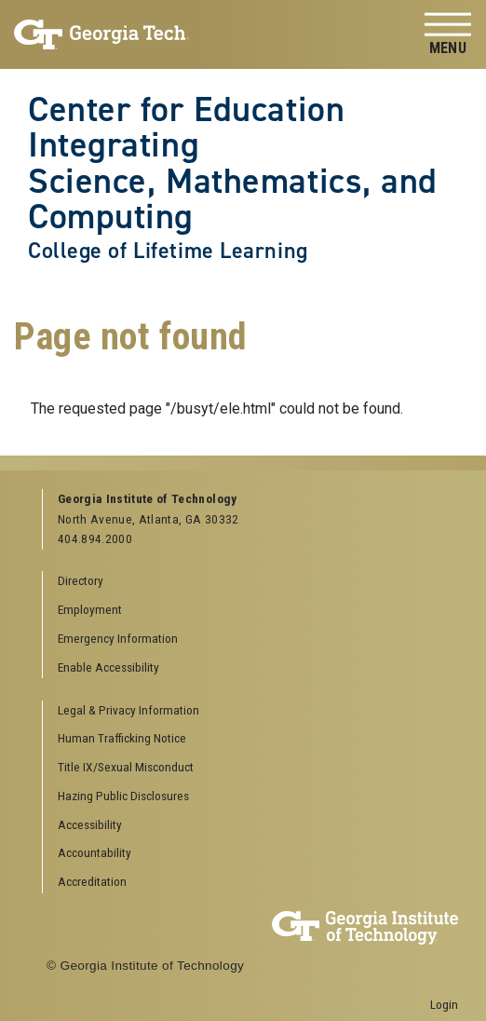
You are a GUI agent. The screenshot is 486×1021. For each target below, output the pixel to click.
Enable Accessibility (108, 667)
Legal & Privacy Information (128, 709)
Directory (80, 580)
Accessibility (90, 824)
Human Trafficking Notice (122, 737)
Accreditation (92, 881)
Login (444, 1004)
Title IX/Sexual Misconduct (126, 766)
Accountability (94, 852)
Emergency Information (118, 638)
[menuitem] (251, 711)
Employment (90, 609)
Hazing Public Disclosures (123, 795)
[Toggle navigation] (448, 35)
